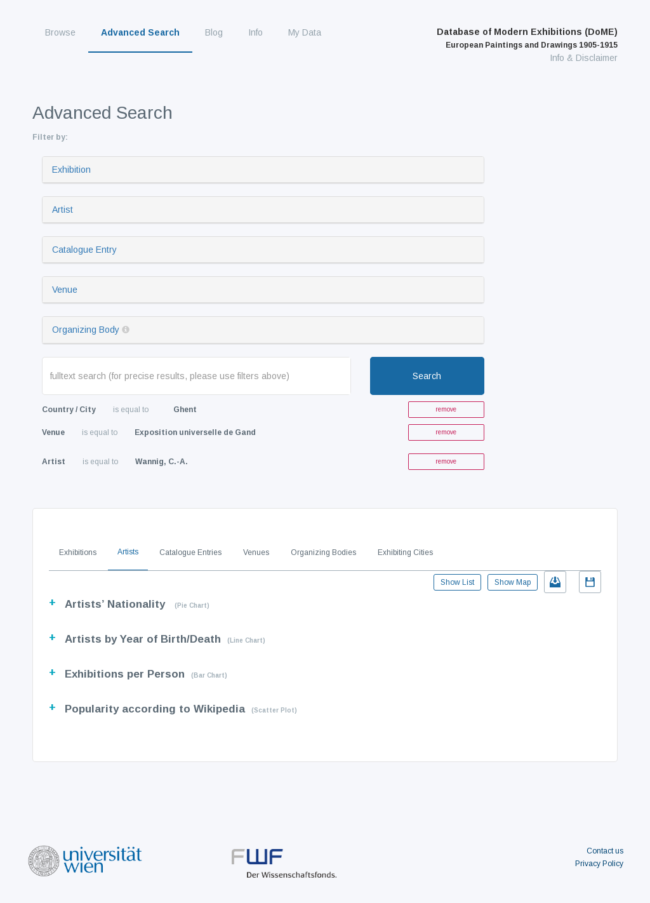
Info (255, 32)
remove (445, 409)
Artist (62, 209)
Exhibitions (77, 552)
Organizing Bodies (323, 552)
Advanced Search (140, 32)
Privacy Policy (599, 863)
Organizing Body (85, 329)
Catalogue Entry (84, 249)
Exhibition (71, 169)
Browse (60, 32)
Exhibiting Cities (405, 552)
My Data (304, 32)
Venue (64, 289)
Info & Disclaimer (584, 58)
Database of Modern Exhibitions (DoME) (527, 38)
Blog (214, 32)
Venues (256, 552)
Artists (127, 551)
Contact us (605, 850)
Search (427, 376)
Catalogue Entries (190, 552)
